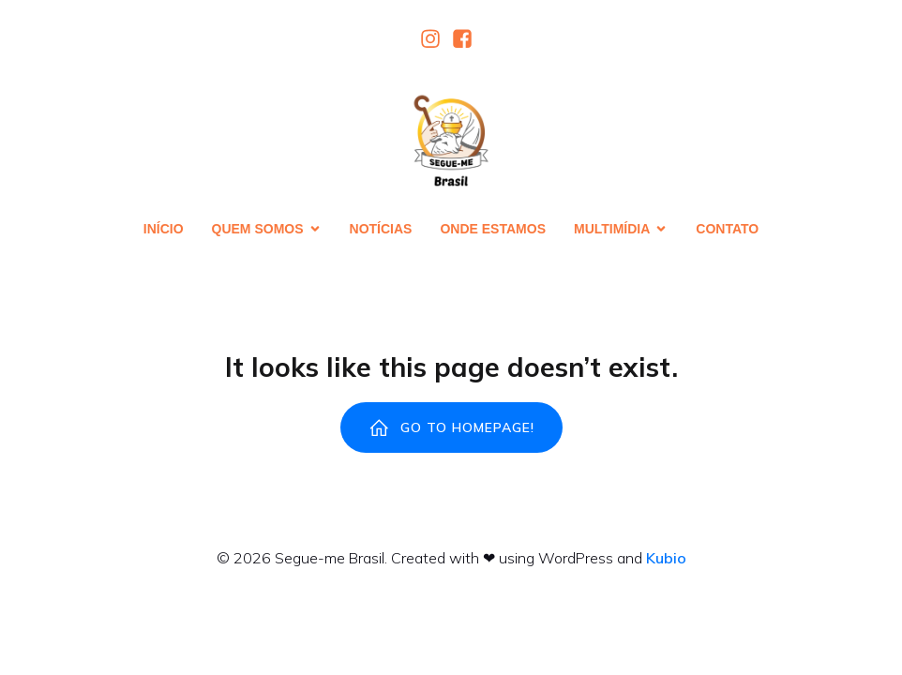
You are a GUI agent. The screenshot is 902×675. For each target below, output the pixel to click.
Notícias (381, 230)
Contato (727, 230)
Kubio (666, 561)
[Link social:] (435, 40)
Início (163, 230)
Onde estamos (493, 230)
